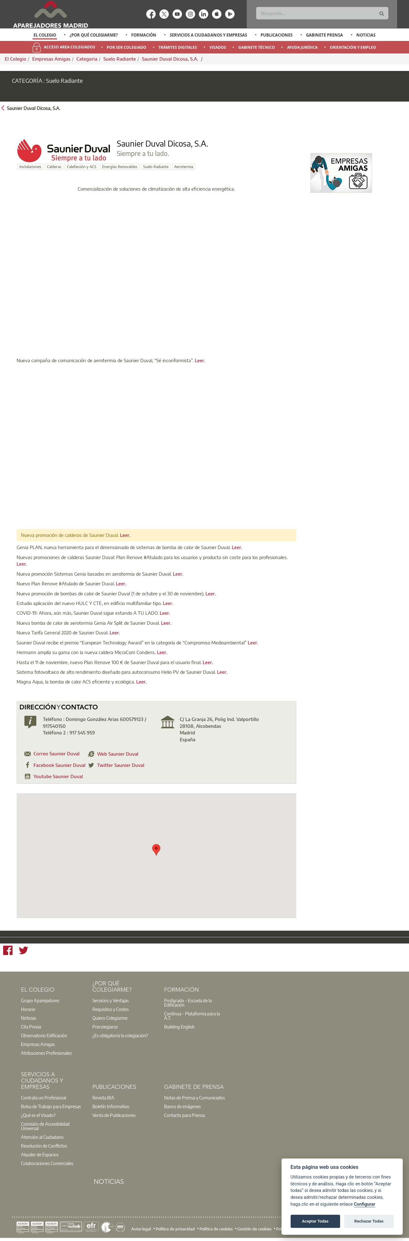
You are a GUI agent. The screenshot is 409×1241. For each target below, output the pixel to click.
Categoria (86, 59)
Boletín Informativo (110, 1106)
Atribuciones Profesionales (46, 1053)
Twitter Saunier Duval (120, 765)
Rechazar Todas (369, 1221)
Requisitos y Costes (110, 1009)
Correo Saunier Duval (57, 753)
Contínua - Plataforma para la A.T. (192, 1016)
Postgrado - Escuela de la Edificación (188, 1003)
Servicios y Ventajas (110, 1000)
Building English (179, 1026)
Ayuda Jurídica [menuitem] (302, 47)
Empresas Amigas (51, 59)
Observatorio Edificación (44, 1035)
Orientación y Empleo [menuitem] (353, 47)
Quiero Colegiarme (109, 1018)
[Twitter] (23, 951)
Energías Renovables (119, 166)
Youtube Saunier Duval (58, 776)
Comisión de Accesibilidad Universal (45, 1126)
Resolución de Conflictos (44, 1145)
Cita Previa (31, 1026)
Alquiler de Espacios (40, 1154)
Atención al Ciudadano (42, 1137)
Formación (143, 35)
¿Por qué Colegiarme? (94, 35)
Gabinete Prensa (324, 35)
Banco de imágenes (182, 1106)
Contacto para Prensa (184, 1115)
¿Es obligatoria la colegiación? (120, 1035)
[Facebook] (8, 951)
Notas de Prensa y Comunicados (194, 1097)
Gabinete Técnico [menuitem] (256, 47)
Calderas (54, 166)
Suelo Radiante (119, 59)
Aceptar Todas (315, 1221)
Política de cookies (216, 1228)
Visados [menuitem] (218, 47)
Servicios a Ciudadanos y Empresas (208, 35)
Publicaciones (277, 35)
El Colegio (45, 35)
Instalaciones (30, 166)
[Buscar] (322, 13)
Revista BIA (103, 1097)
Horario (28, 1009)
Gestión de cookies (254, 1228)
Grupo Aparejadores (40, 1000)
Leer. (200, 360)
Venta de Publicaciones (114, 1115)
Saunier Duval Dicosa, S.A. (170, 59)
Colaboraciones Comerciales (47, 1163)
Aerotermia (183, 166)
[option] (45, 35)
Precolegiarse (105, 1026)
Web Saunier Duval (117, 754)
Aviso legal (141, 1228)
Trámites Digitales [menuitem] (177, 47)
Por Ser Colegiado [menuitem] (126, 47)
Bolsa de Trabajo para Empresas (51, 1106)
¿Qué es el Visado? (38, 1115)
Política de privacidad (175, 1228)
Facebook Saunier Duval (59, 765)
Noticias (365, 35)
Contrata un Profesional (43, 1097)
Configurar (364, 1204)
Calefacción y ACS (81, 166)
